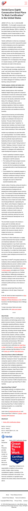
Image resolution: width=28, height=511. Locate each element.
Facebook (4, 415)
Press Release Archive (16, 495)
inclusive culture (18, 347)
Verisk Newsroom (19, 351)
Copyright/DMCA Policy (7, 500)
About (7, 495)
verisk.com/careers (16, 309)
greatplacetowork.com (15, 411)
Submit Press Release (8, 498)
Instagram (12, 415)
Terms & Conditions (20, 498)
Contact (25, 500)
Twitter (24, 413)
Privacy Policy (18, 500)
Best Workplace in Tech (15, 299)
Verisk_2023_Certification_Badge (11, 422)
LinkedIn (20, 413)
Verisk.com (7, 351)
